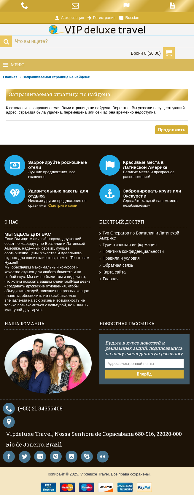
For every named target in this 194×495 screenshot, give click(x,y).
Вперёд (144, 374)
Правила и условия (119, 258)
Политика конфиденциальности (131, 251)
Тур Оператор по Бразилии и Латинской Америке (139, 235)
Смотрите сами (62, 205)
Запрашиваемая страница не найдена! (56, 77)
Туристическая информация (128, 244)
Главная (10, 77)
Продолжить (171, 129)
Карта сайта (112, 272)
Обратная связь (116, 265)
